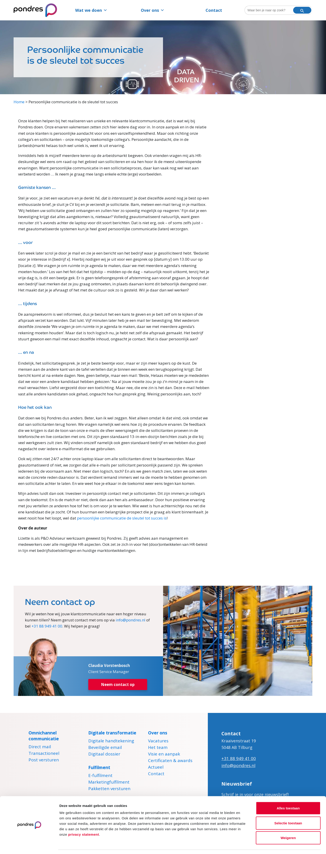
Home (19, 101)
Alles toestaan (288, 794)
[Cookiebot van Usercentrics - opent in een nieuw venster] (29, 845)
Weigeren (288, 824)
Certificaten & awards (170, 761)
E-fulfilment (100, 776)
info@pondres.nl (130, 620)
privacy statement (83, 821)
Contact (214, 10)
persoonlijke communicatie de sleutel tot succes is (122, 518)
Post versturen (44, 760)
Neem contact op (117, 684)
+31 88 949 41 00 (46, 626)
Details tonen (244, 845)
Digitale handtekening (111, 741)
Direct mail (40, 747)
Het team (158, 748)
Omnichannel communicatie (44, 736)
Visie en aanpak (164, 754)
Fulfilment (99, 767)
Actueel (155, 767)
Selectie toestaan (288, 809)
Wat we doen (91, 10)
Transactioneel (44, 754)
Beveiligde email (105, 748)
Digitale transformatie (112, 733)
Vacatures (158, 741)
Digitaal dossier (104, 754)
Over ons (152, 10)
